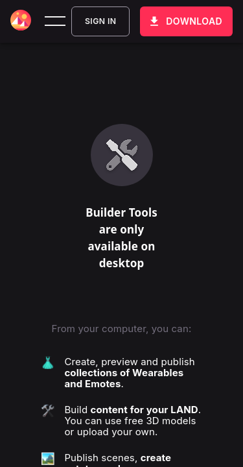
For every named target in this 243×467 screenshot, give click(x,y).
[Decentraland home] (20, 21)
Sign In (100, 21)
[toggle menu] (55, 21)
